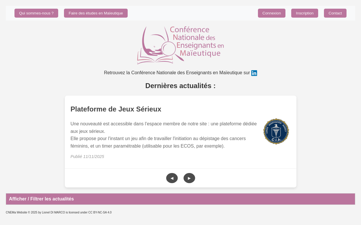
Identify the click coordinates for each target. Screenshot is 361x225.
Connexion (272, 13)
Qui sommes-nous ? (36, 13)
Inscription (305, 13)
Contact (335, 13)
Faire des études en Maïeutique (96, 13)
